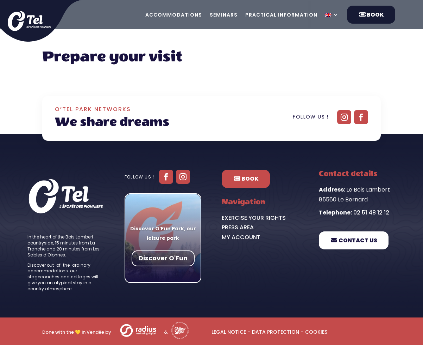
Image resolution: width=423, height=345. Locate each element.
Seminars (224, 15)
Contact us (358, 240)
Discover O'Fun (163, 258)
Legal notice (229, 331)
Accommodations (173, 15)
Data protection (275, 331)
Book (375, 15)
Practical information (281, 15)
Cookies (316, 331)
